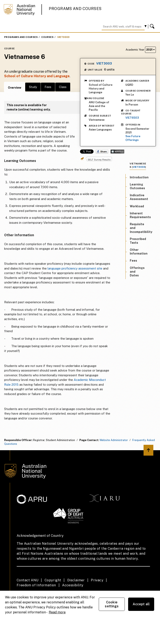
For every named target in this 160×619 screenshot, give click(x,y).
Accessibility (72, 585)
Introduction (139, 177)
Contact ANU (27, 580)
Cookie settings (112, 604)
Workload (137, 206)
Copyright (53, 580)
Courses (47, 37)
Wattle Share (117, 151)
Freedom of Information (36, 585)
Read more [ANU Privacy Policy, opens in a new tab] (57, 612)
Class (62, 87)
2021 (150, 49)
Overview (14, 87)
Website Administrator (114, 440)
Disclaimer (76, 580)
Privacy (97, 580)
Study (33, 87)
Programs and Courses (75, 8)
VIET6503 (132, 117)
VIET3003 (63, 37)
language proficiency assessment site (75, 268)
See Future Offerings (132, 138)
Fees (48, 87)
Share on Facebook (102, 151)
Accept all (141, 604)
